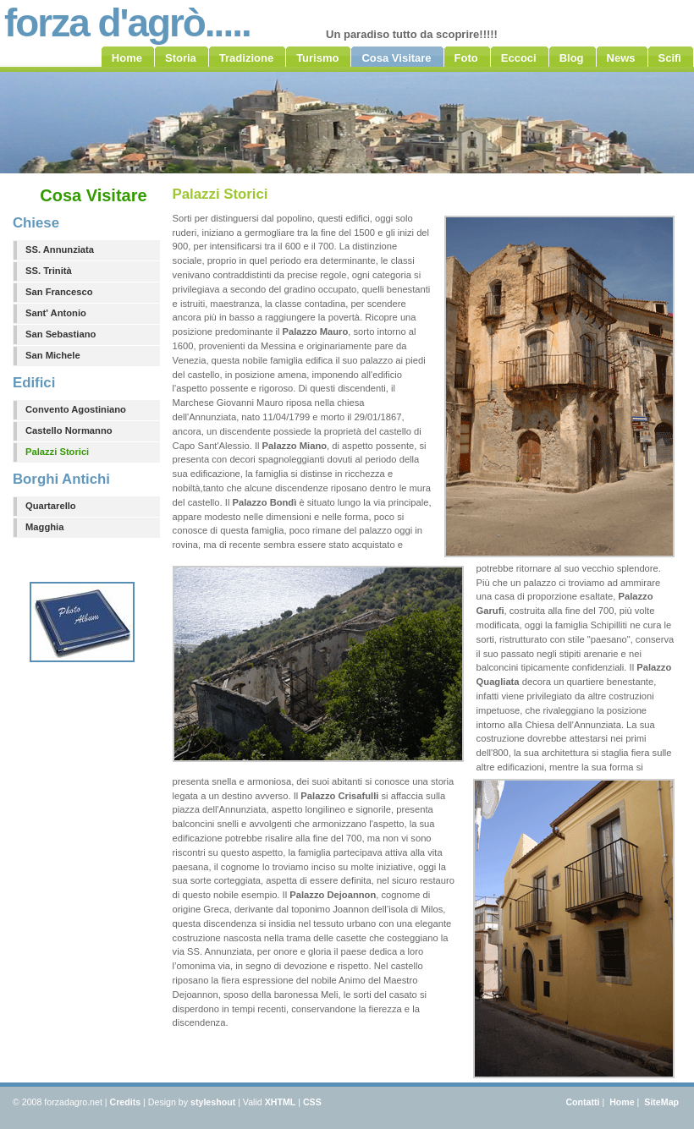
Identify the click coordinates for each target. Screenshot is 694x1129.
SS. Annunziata (59, 249)
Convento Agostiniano (75, 409)
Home (622, 1102)
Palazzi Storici (57, 452)
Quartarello (50, 506)
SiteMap (661, 1102)
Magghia (44, 527)
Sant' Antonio (55, 313)
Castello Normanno (69, 430)
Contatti (582, 1102)
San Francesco (59, 292)
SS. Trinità (48, 271)
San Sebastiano (60, 334)
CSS (312, 1102)
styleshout (212, 1102)
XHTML (280, 1102)
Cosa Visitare (93, 195)
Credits (125, 1102)
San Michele (52, 355)
